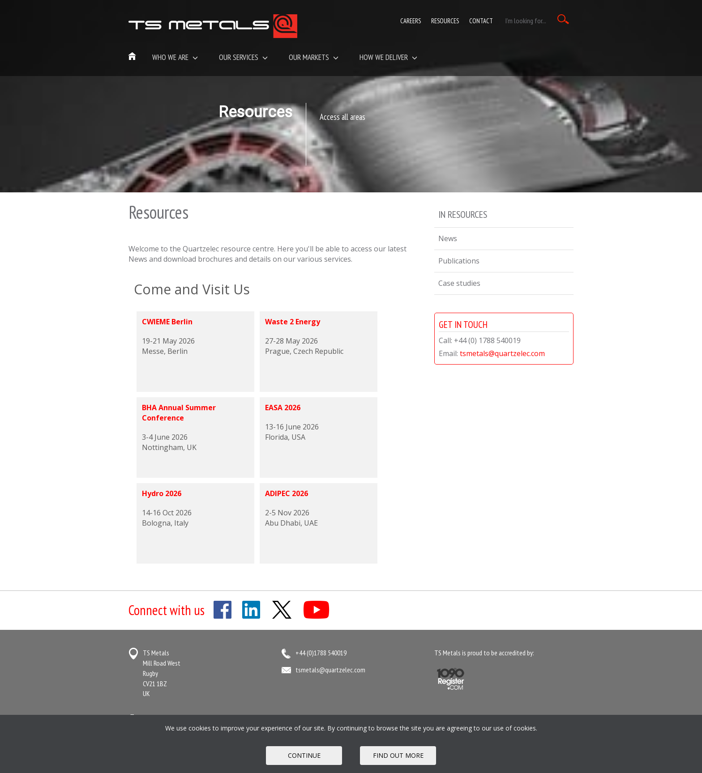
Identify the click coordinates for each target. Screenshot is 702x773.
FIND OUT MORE (398, 755)
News (447, 238)
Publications (458, 261)
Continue (304, 755)
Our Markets (313, 57)
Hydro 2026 (161, 493)
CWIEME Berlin (167, 322)
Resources (445, 21)
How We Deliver (388, 57)
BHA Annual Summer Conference (179, 413)
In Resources (462, 214)
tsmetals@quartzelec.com (502, 353)
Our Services (243, 57)
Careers (410, 21)
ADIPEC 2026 (286, 493)
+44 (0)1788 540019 (321, 652)
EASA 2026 (282, 407)
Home (132, 57)
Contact (481, 21)
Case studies (459, 283)
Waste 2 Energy (292, 322)
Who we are (175, 57)
